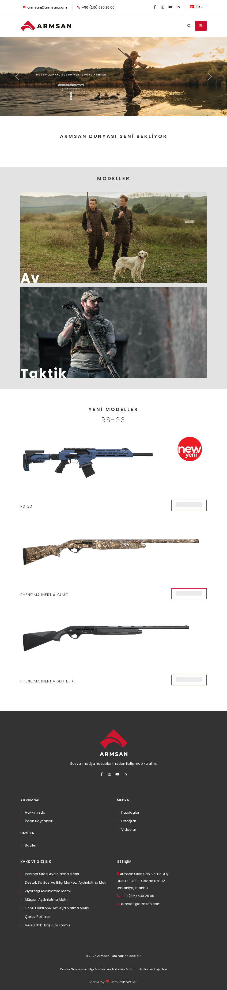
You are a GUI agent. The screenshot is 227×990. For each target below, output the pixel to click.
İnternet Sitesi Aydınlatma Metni (52, 873)
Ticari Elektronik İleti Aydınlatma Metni (57, 908)
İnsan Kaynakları (39, 821)
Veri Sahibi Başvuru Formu (47, 925)
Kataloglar (130, 812)
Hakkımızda (35, 812)
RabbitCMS (128, 982)
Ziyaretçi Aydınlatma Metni (48, 891)
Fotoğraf (128, 821)
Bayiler (31, 845)
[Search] (189, 25)
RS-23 (26, 506)
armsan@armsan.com (45, 7)
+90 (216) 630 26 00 (96, 7)
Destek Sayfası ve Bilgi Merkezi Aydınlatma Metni (66, 882)
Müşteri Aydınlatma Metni (46, 899)
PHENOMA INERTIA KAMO (44, 594)
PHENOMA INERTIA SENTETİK (47, 681)
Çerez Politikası (38, 916)
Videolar (128, 829)
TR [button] (196, 7)
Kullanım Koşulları (153, 969)
